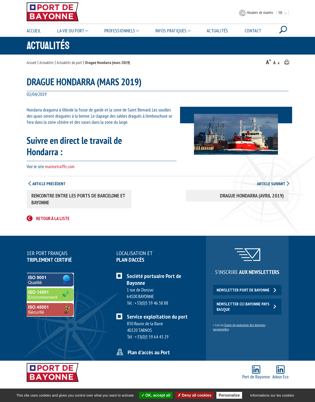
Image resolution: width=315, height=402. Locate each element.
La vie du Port (70, 31)
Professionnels (119, 31)
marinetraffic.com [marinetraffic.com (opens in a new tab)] (60, 166)
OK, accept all (155, 395)
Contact (253, 31)
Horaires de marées (256, 13)
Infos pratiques (171, 31)
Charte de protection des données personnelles (239, 327)
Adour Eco (280, 372)
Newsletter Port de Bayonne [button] (246, 290)
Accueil (34, 31)
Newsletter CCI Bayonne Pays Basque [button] (246, 306)
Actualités (217, 31)
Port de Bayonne (256, 372)
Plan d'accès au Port (149, 352)
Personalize (229, 395)
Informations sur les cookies (272, 395)
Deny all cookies (194, 395)
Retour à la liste (53, 218)
